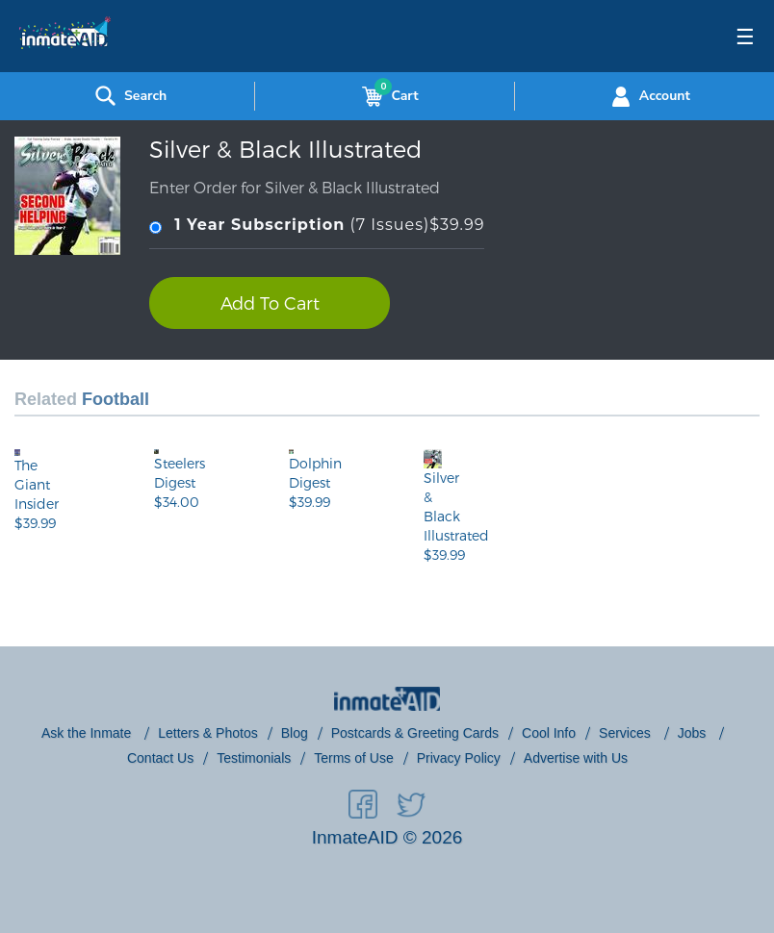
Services (627, 733)
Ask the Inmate (88, 733)
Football (115, 399)
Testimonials (254, 758)
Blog (294, 733)
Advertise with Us (576, 758)
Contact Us (160, 758)
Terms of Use (353, 758)
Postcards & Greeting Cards (415, 733)
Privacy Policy (459, 758)
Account (648, 96)
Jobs (694, 733)
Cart (386, 96)
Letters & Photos (208, 733)
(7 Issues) (316, 225)
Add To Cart (270, 302)
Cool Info (549, 733)
